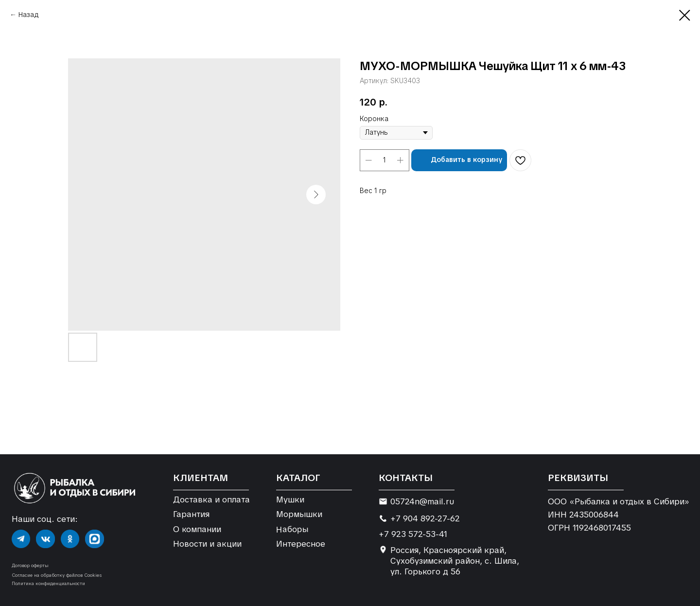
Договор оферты (30, 565)
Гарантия (191, 514)
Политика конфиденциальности (48, 583)
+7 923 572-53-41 (413, 534)
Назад (28, 14)
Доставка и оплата (211, 499)
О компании (197, 529)
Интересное (300, 543)
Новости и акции (207, 543)
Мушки (290, 499)
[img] (21, 539)
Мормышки (299, 514)
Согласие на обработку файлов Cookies (57, 575)
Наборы (292, 529)
